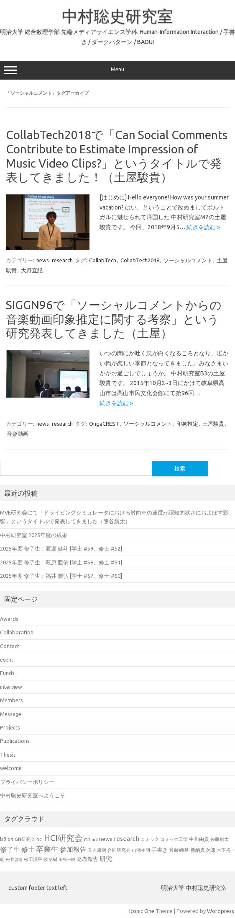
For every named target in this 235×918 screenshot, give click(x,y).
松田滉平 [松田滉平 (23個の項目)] (33, 859)
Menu (117, 70)
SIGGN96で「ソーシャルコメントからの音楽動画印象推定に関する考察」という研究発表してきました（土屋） (114, 318)
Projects (10, 727)
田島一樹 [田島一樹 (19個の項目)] (67, 859)
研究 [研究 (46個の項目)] (106, 858)
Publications (15, 741)
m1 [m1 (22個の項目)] (87, 839)
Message (10, 714)
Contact (9, 646)
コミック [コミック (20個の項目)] (149, 839)
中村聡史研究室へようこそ (32, 795)
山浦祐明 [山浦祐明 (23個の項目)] (141, 850)
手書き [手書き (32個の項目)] (159, 850)
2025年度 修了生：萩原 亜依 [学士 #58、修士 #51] (61, 562)
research (62, 260)
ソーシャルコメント (187, 260)
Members (11, 700)
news (42, 260)
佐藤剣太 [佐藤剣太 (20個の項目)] (219, 839)
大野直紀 (32, 270)
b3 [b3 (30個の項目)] (3, 839)
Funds (7, 673)
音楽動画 (17, 434)
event (6, 659)
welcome (11, 768)
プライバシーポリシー (27, 782)
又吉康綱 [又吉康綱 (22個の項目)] (97, 850)
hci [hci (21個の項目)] (39, 839)
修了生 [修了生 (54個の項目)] (10, 849)
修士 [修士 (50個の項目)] (28, 849)
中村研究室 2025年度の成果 (33, 535)
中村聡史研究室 (117, 16)
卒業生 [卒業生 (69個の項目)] (47, 849)
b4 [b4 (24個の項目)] (10, 839)
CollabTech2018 (139, 260)
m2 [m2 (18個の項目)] (95, 839)
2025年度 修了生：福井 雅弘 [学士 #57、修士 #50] (61, 576)
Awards (9, 619)
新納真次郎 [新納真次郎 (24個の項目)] (202, 850)
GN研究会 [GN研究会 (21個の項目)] (25, 839)
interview (11, 687)
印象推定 (187, 424)
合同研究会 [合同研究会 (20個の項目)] (118, 850)
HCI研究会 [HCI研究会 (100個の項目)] (63, 838)
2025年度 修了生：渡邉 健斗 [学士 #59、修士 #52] (61, 548)
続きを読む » (203, 227)
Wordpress (220, 911)
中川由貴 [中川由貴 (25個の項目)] (199, 839)
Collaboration (16, 632)
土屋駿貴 (213, 424)
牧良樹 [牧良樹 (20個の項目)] (50, 859)
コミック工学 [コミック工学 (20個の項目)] (174, 839)
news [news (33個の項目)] (105, 838)
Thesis (8, 755)
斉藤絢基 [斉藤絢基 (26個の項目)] (179, 850)
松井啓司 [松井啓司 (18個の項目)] (14, 859)
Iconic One (141, 911)
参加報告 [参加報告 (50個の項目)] (73, 849)
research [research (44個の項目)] (126, 838)
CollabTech (102, 260)
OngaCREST (104, 424)
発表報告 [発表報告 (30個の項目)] (87, 859)
